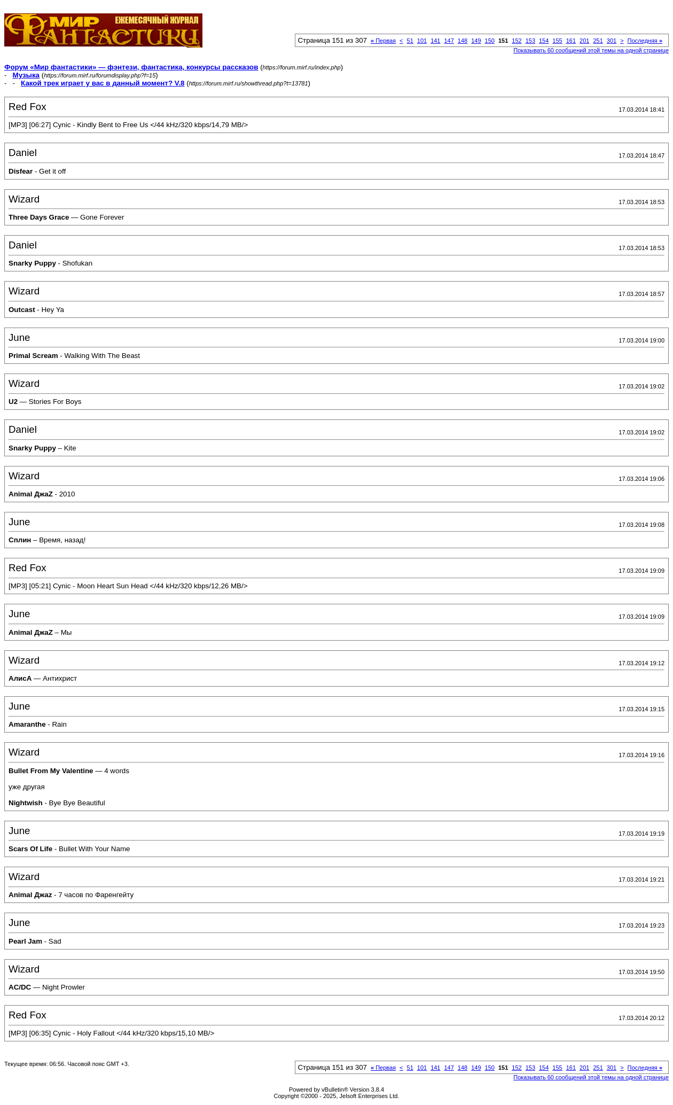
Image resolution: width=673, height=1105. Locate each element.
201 (584, 40)
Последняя (645, 40)
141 (435, 40)
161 (571, 40)
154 (544, 40)
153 (530, 40)
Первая (383, 40)
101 (422, 40)
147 (448, 40)
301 (611, 40)
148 (462, 40)
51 (410, 40)
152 (516, 40)
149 (476, 40)
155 (557, 40)
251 (597, 40)
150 (490, 40)
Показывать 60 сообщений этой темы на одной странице (591, 50)
